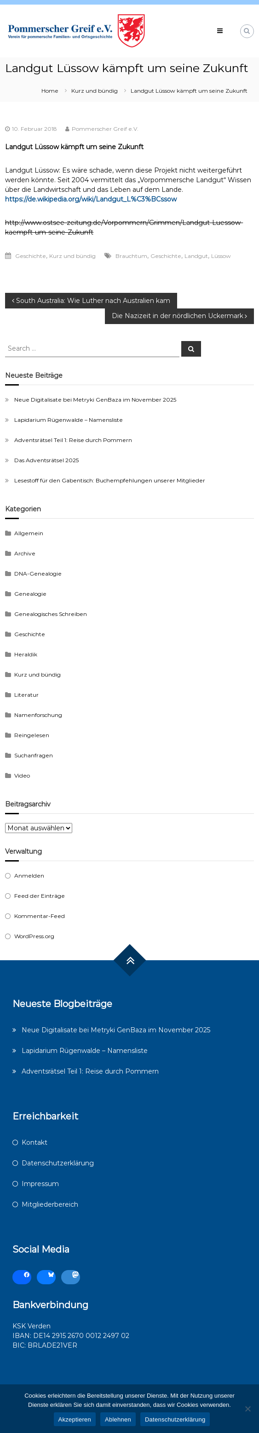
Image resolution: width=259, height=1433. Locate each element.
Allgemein (28, 533)
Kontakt (34, 1142)
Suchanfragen (33, 755)
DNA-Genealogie (38, 573)
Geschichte (30, 255)
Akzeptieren (74, 1419)
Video (22, 775)
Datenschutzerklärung (58, 1163)
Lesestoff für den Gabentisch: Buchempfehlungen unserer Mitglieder (109, 480)
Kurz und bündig (94, 90)
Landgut (196, 255)
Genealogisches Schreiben (50, 613)
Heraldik (25, 654)
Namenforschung (38, 714)
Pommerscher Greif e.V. (105, 128)
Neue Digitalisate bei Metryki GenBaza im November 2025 (95, 399)
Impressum (40, 1184)
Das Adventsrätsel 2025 (46, 460)
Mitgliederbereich (50, 1204)
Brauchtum (131, 255)
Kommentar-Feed (39, 915)
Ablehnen (118, 1419)
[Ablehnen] (247, 1408)
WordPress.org (34, 936)
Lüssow (221, 255)
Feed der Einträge (39, 895)
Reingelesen (31, 735)
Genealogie (30, 593)
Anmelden (29, 875)
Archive (24, 553)
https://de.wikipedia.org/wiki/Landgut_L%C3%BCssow (91, 199)
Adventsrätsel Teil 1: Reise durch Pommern (73, 440)
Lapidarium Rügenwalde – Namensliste (68, 419)
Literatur (26, 694)
